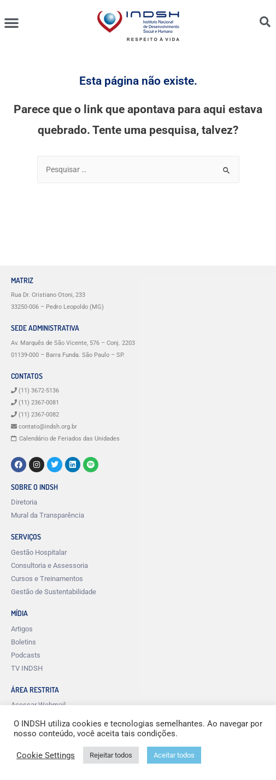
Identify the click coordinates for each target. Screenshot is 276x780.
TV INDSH (27, 668)
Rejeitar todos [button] (111, 755)
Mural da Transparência (47, 515)
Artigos (22, 629)
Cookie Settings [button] (45, 755)
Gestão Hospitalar (39, 552)
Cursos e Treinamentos (47, 578)
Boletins (23, 642)
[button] (11, 22)
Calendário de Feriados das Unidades (69, 438)
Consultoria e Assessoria (49, 565)
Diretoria (24, 502)
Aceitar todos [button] (174, 755)
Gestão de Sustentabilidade (53, 592)
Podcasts (25, 655)
